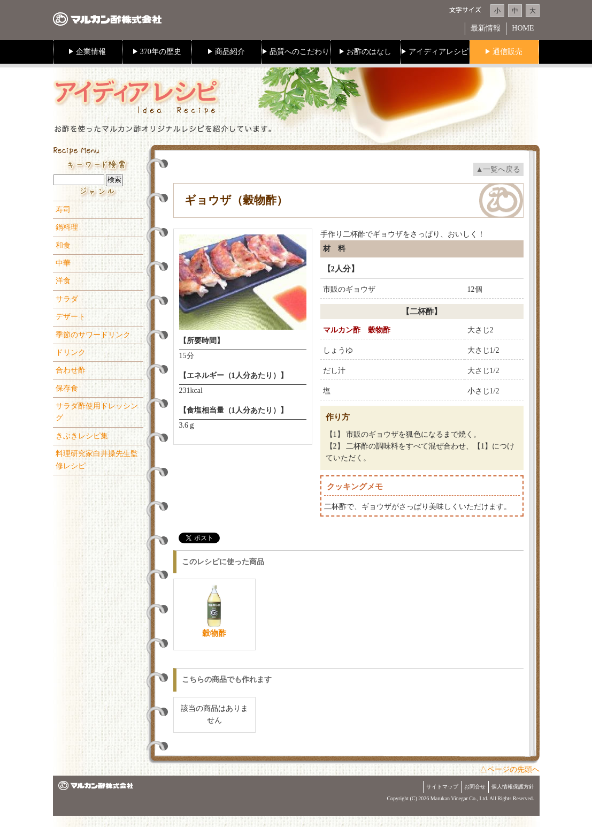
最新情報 (486, 28)
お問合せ (475, 787)
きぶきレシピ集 (82, 436)
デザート (71, 317)
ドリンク (71, 352)
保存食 (67, 388)
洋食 (63, 281)
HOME (523, 28)
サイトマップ (442, 787)
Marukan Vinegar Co (452, 798)
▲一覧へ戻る (498, 169)
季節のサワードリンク (93, 335)
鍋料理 (67, 227)
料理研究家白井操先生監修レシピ (97, 459)
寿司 (63, 210)
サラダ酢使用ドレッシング (97, 412)
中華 (63, 263)
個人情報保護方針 (512, 787)
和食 (63, 245)
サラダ (67, 299)
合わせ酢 (71, 370)
